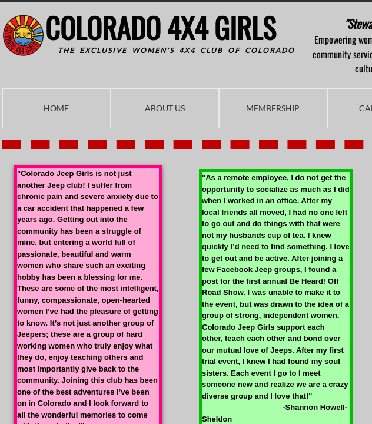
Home (56, 108)
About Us (165, 108)
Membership (273, 108)
